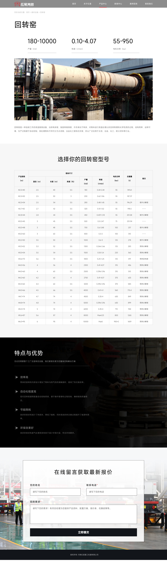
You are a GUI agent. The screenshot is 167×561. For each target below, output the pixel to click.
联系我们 (149, 4)
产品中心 (103, 4)
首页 (74, 4)
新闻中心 (118, 4)
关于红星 (87, 4)
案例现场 (133, 4)
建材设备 (34, 12)
